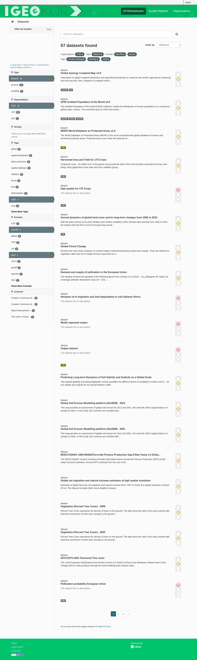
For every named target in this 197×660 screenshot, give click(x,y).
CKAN (136, 646)
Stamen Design (29, 65)
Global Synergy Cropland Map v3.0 (81, 73)
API (96, 626)
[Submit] (177, 34)
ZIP (63, 234)
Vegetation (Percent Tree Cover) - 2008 (83, 506)
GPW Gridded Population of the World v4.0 (85, 102)
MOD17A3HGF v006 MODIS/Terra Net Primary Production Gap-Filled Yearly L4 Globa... (111, 454)
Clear (49, 29)
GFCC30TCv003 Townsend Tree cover (83, 558)
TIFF (63, 176)
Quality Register (158, 11)
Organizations (181, 11)
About (14, 643)
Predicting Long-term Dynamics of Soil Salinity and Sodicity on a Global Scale (106, 377)
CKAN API (16, 651)
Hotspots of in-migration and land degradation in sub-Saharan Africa (100, 296)
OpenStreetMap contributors (20, 67)
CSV (63, 147)
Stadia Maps (16, 65)
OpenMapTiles (42, 65)
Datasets (23, 21)
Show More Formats (21, 286)
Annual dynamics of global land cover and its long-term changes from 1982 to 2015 (109, 217)
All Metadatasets (133, 11)
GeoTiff (64, 90)
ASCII (72, 119)
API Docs (106, 626)
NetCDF (65, 119)
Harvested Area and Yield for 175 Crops (83, 159)
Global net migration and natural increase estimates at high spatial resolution (106, 480)
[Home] (12, 21)
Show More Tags (19, 211)
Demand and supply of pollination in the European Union (94, 272)
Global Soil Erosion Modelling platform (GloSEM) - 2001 (93, 429)
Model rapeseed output (74, 322)
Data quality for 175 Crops (76, 188)
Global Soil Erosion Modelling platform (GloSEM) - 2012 (93, 403)
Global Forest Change (73, 246)
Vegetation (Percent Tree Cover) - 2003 (83, 532)
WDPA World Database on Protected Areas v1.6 (88, 131)
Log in (188, 2)
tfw (71, 90)
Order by (149, 45)
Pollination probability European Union (83, 584)
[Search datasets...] (117, 34)
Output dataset (69, 348)
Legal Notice (17, 647)
